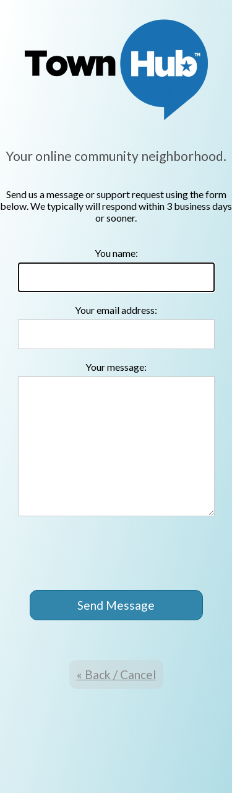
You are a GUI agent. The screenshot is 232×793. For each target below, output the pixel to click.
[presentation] (118, 554)
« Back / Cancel (116, 674)
